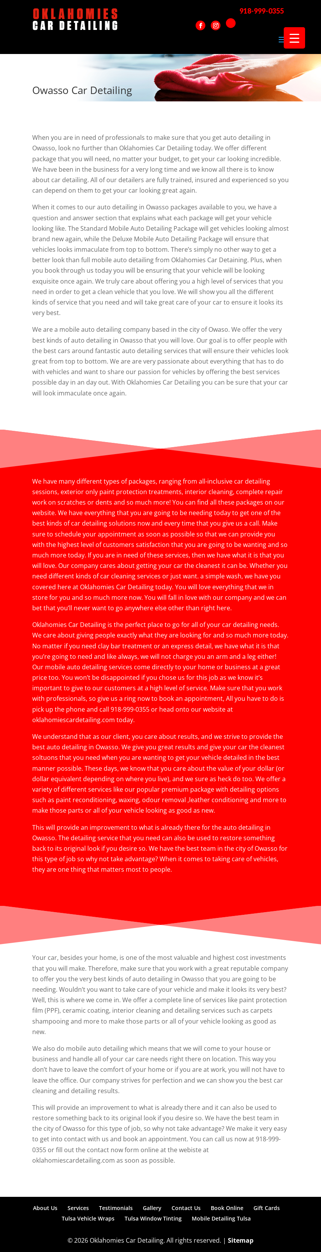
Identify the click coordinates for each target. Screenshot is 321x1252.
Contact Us (186, 1208)
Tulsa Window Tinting (153, 1218)
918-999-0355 (261, 11)
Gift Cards (266, 1208)
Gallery (152, 1208)
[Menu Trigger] (294, 38)
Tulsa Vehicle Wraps (88, 1218)
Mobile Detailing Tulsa (221, 1218)
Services (78, 1208)
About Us (45, 1208)
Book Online (227, 1208)
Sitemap (240, 1240)
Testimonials (116, 1208)
